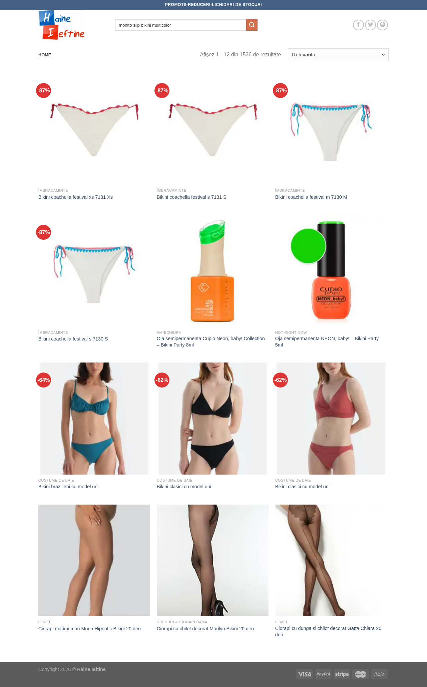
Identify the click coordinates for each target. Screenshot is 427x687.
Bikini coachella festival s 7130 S (73, 338)
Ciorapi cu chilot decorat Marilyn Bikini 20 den (205, 628)
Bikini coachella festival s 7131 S (192, 197)
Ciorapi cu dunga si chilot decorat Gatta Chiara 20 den (328, 631)
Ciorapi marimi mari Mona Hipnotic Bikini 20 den (89, 628)
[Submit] (252, 25)
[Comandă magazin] (338, 54)
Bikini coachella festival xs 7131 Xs (75, 197)
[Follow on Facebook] (358, 25)
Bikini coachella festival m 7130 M (311, 197)
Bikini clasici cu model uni (184, 486)
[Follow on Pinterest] (382, 25)
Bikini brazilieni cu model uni (68, 486)
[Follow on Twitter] (370, 25)
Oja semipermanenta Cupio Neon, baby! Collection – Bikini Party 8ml (211, 342)
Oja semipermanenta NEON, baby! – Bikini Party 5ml (327, 342)
